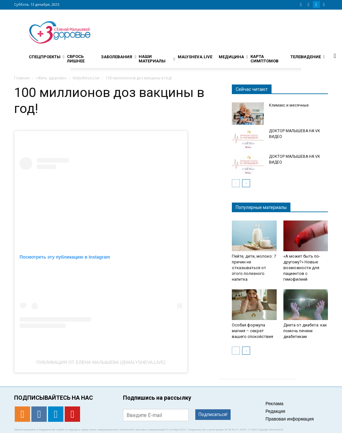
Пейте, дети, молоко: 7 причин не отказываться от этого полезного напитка (254, 268)
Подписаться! (213, 414)
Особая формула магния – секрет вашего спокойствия (252, 331)
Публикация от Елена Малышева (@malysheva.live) (101, 362)
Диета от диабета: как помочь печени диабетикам (305, 331)
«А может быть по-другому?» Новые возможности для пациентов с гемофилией (301, 268)
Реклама (274, 403)
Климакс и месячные (289, 105)
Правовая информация (289, 418)
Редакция (275, 411)
